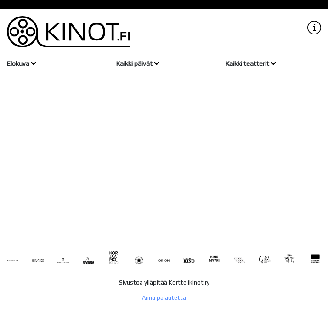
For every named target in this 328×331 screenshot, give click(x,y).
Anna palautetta (164, 297)
